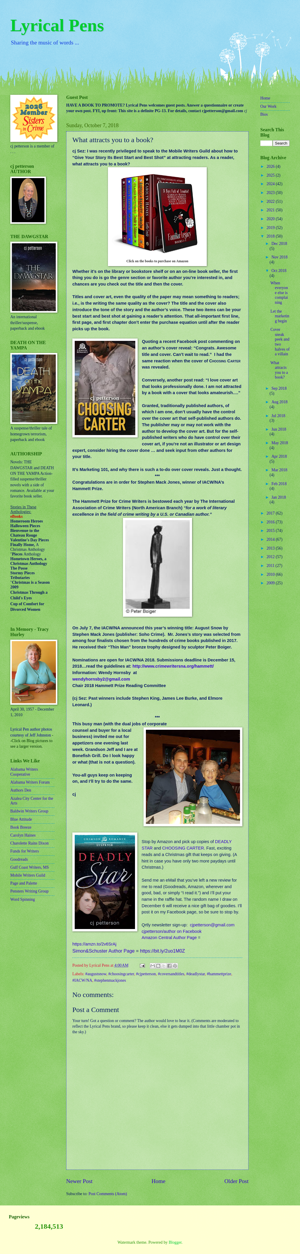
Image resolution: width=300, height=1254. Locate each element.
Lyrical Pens (57, 25)
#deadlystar (195, 974)
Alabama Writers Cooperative (24, 772)
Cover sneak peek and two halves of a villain (279, 341)
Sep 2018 (279, 388)
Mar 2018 (279, 470)
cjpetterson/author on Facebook (171, 931)
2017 (271, 513)
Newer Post (79, 1181)
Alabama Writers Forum (30, 782)
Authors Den (20, 790)
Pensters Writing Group (29, 891)
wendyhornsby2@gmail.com (101, 679)
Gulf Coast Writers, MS (29, 867)
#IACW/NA (82, 980)
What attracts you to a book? (279, 370)
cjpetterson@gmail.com (212, 925)
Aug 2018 (279, 402)
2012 (271, 557)
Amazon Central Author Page (169, 937)
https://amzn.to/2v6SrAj (94, 944)
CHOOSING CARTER (183, 848)
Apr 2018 (279, 456)
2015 (271, 530)
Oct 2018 (278, 270)
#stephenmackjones (110, 980)
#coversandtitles (171, 974)
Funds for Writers (24, 851)
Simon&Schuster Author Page (103, 950)
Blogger (175, 1242)
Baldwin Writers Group (29, 811)
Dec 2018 (279, 243)
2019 (271, 227)
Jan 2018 (278, 497)
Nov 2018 (279, 257)
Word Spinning (22, 899)
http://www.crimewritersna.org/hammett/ (173, 666)
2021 (271, 210)
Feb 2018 (279, 484)
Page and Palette (23, 883)
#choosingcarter (121, 974)
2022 (271, 201)
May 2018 (279, 443)
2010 (271, 574)
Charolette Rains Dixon (29, 843)
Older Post (236, 1181)
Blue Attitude (21, 819)
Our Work (268, 106)
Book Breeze (20, 827)
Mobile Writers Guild (27, 875)
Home (158, 1181)
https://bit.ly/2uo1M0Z (162, 950)
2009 (271, 583)
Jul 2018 (278, 416)
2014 (271, 539)
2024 (271, 184)
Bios (264, 114)
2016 (271, 522)
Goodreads (19, 859)
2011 (271, 565)
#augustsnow (95, 974)
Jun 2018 (278, 429)
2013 (271, 548)
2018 (271, 236)
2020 (271, 219)
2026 (271, 166)
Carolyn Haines (23, 835)
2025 (271, 175)
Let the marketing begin (279, 316)
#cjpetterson (146, 974)
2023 (271, 192)
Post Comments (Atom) (108, 1194)
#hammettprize (219, 974)
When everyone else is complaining (279, 293)
